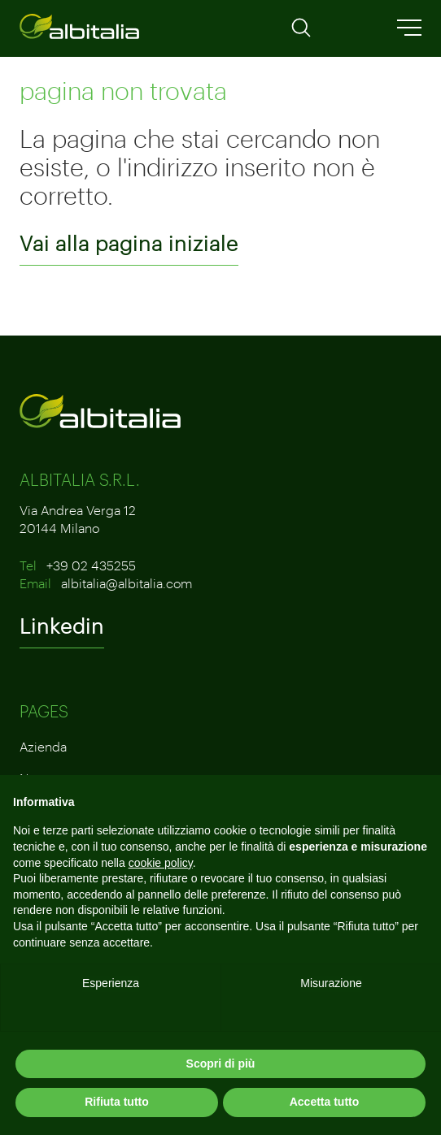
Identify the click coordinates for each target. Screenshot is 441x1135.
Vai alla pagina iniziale (129, 243)
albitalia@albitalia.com (126, 583)
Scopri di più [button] (220, 1063)
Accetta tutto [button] (325, 1101)
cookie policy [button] (161, 862)
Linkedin (62, 625)
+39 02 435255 (91, 565)
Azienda (43, 746)
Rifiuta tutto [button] (117, 1101)
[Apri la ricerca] (301, 32)
